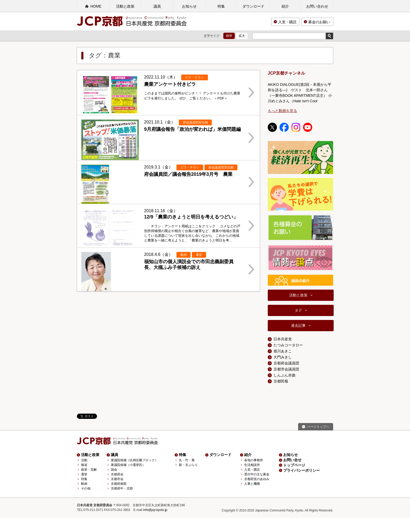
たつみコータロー (288, 345)
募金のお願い (319, 22)
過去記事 (298, 325)
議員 (157, 6)
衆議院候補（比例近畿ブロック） (134, 460)
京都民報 (281, 381)
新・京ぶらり (188, 465)
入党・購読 (287, 22)
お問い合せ (292, 460)
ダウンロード (253, 6)
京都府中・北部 (122, 488)
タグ (298, 310)
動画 (84, 484)
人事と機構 (252, 484)
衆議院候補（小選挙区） (128, 465)
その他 (85, 488)
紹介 (285, 6)
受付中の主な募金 (256, 474)
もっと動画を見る (282, 111)
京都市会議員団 (286, 369)
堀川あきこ (283, 351)
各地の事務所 (253, 460)
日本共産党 (283, 339)
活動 (84, 460)
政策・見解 (89, 469)
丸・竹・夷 (187, 460)
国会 (114, 469)
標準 (229, 36)
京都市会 (117, 479)
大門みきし (283, 357)
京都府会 (117, 474)
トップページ (294, 465)
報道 (84, 465)
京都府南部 (119, 484)
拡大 (242, 36)
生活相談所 (252, 465)
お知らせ (189, 6)
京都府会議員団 (286, 363)
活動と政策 (125, 6)
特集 (221, 6)
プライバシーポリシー (301, 470)
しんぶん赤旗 (284, 375)
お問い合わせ (317, 6)
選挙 (84, 474)
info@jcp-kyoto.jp (155, 510)
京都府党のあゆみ (256, 479)
